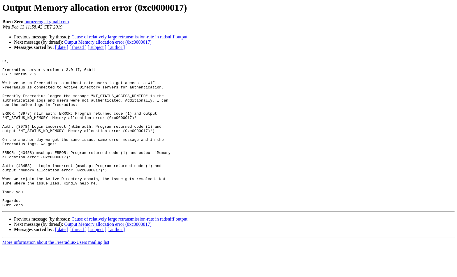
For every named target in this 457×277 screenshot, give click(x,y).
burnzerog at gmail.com (46, 21)
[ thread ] (78, 47)
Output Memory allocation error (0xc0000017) (107, 42)
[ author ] (116, 47)
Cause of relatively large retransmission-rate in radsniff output (129, 36)
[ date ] (61, 47)
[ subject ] (97, 47)
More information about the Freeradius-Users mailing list (55, 271)
